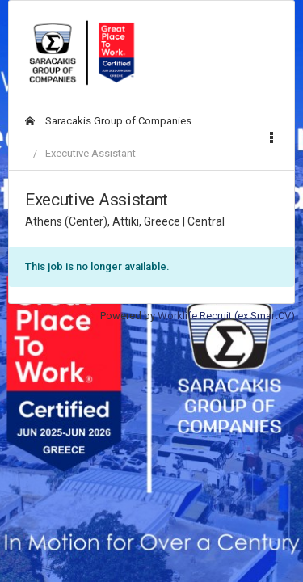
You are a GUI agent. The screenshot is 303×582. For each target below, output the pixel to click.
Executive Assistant (90, 153)
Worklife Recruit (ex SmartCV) (226, 316)
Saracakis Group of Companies (108, 121)
